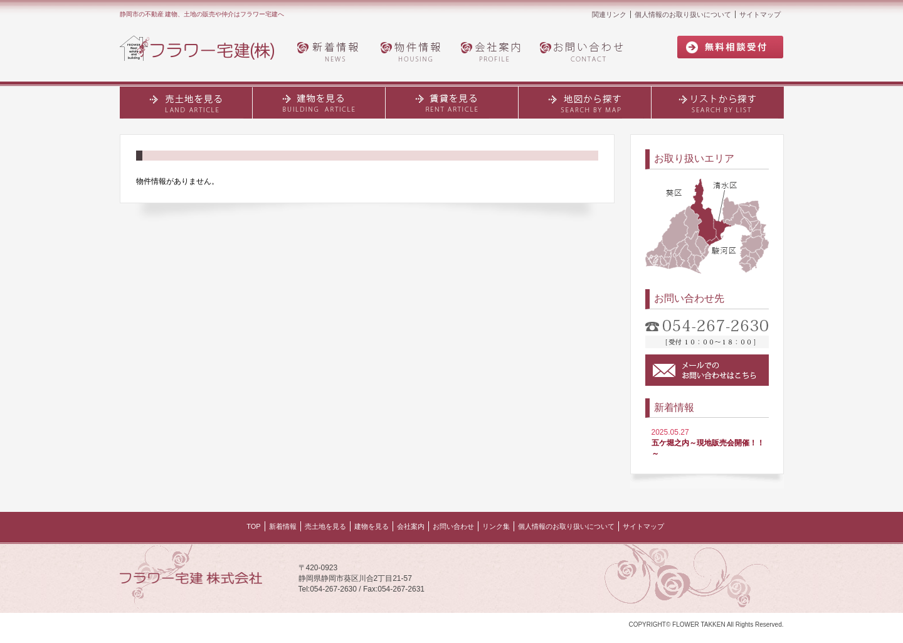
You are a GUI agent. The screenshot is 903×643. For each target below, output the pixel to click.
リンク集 (496, 526)
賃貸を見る (452, 102)
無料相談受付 (730, 47)
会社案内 (493, 50)
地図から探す (585, 102)
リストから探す (718, 102)
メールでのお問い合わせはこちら (707, 370)
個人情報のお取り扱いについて (683, 14)
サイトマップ (760, 14)
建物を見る (371, 526)
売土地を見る (186, 102)
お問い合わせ (585, 50)
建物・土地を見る (319, 102)
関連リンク (609, 14)
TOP (253, 526)
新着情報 (330, 50)
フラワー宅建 (204, 49)
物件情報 (411, 50)
